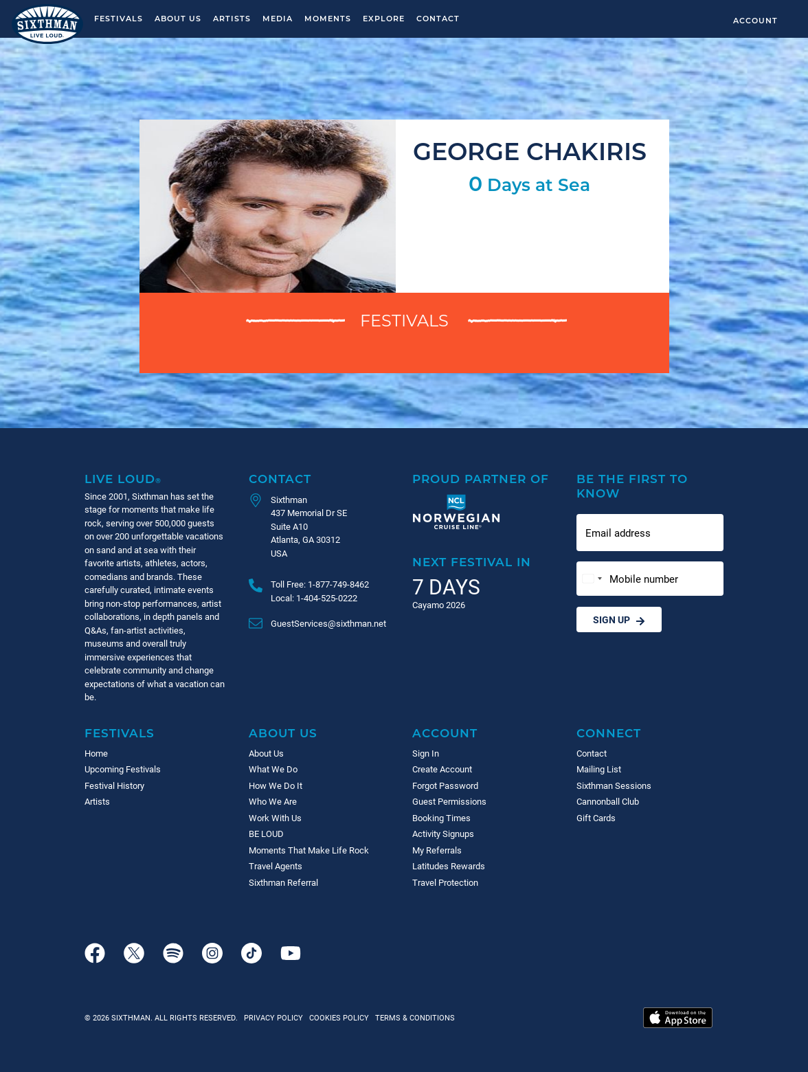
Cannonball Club (607, 801)
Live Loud (123, 479)
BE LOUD (266, 833)
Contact (438, 18)
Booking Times (441, 818)
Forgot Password (445, 785)
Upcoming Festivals (123, 769)
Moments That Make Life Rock (309, 850)
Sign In (425, 753)
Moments (327, 18)
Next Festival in (471, 562)
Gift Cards (596, 818)
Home (96, 753)
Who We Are (273, 801)
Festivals (118, 18)
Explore (384, 18)
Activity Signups (443, 833)
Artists (232, 18)
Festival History (114, 785)
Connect (608, 733)
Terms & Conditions (413, 1017)
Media (277, 18)
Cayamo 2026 (438, 605)
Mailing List (598, 769)
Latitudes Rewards (448, 866)
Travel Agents (275, 866)
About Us (178, 18)
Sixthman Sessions (613, 785)
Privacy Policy (273, 1017)
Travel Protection (445, 882)
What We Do (273, 769)
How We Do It (275, 785)
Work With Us (275, 818)
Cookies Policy (337, 1017)
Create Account (442, 769)
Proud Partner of (480, 479)
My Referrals (437, 850)
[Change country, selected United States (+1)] (591, 579)
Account (755, 20)
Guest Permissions (449, 801)
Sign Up (619, 619)
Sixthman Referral (283, 882)
